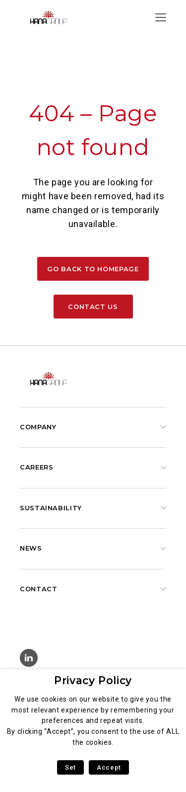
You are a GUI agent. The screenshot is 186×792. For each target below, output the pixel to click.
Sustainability (51, 508)
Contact (38, 589)
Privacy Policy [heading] (93, 680)
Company (38, 427)
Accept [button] (109, 767)
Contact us (93, 307)
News (31, 548)
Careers (36, 467)
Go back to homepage (92, 269)
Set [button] (70, 767)
